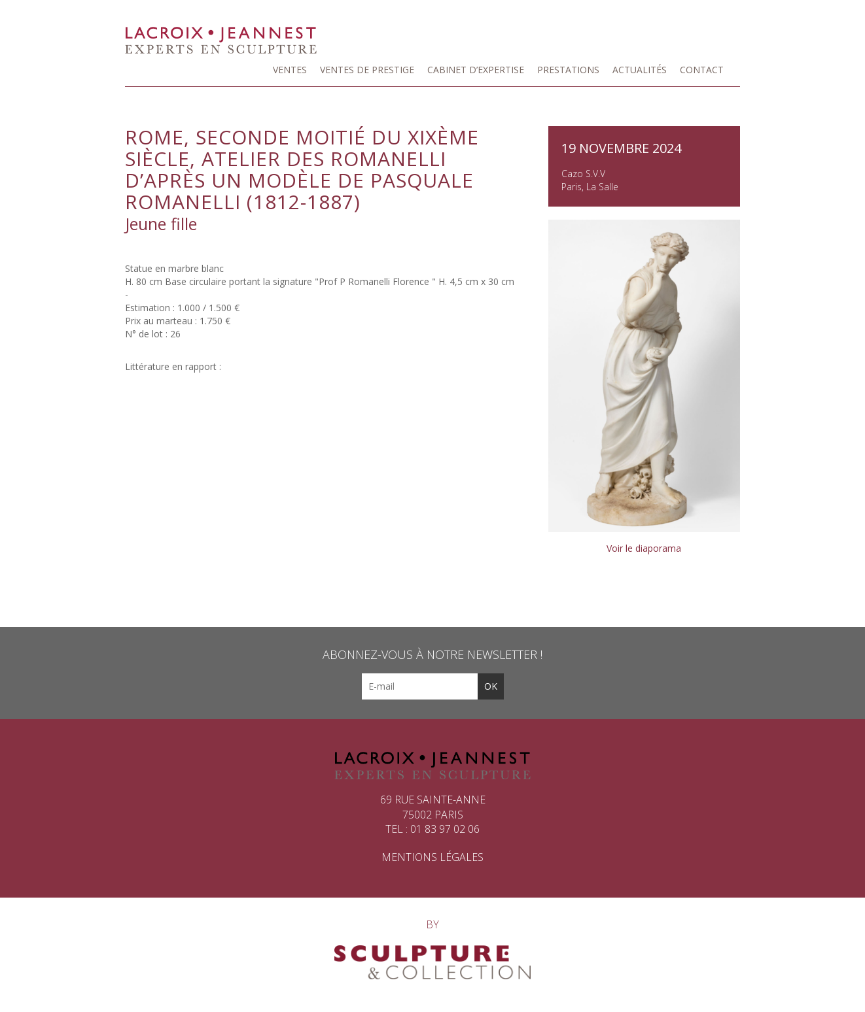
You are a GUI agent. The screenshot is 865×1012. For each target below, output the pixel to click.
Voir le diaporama (644, 548)
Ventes (290, 69)
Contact (702, 69)
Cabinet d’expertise (475, 69)
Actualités (639, 69)
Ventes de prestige (367, 69)
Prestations (568, 69)
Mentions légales (432, 857)
